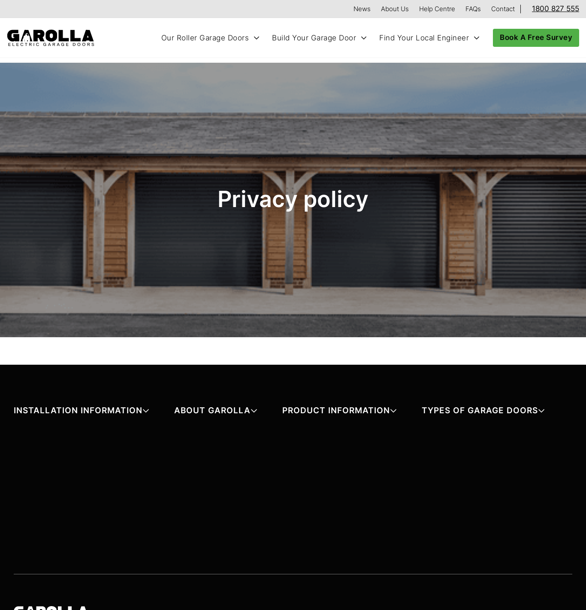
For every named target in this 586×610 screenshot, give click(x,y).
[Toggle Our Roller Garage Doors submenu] (256, 38)
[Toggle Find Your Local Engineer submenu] (476, 38)
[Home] (54, 38)
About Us (395, 8)
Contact (503, 8)
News (362, 8)
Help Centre (437, 8)
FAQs (473, 8)
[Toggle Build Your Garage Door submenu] (364, 38)
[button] (81, 412)
